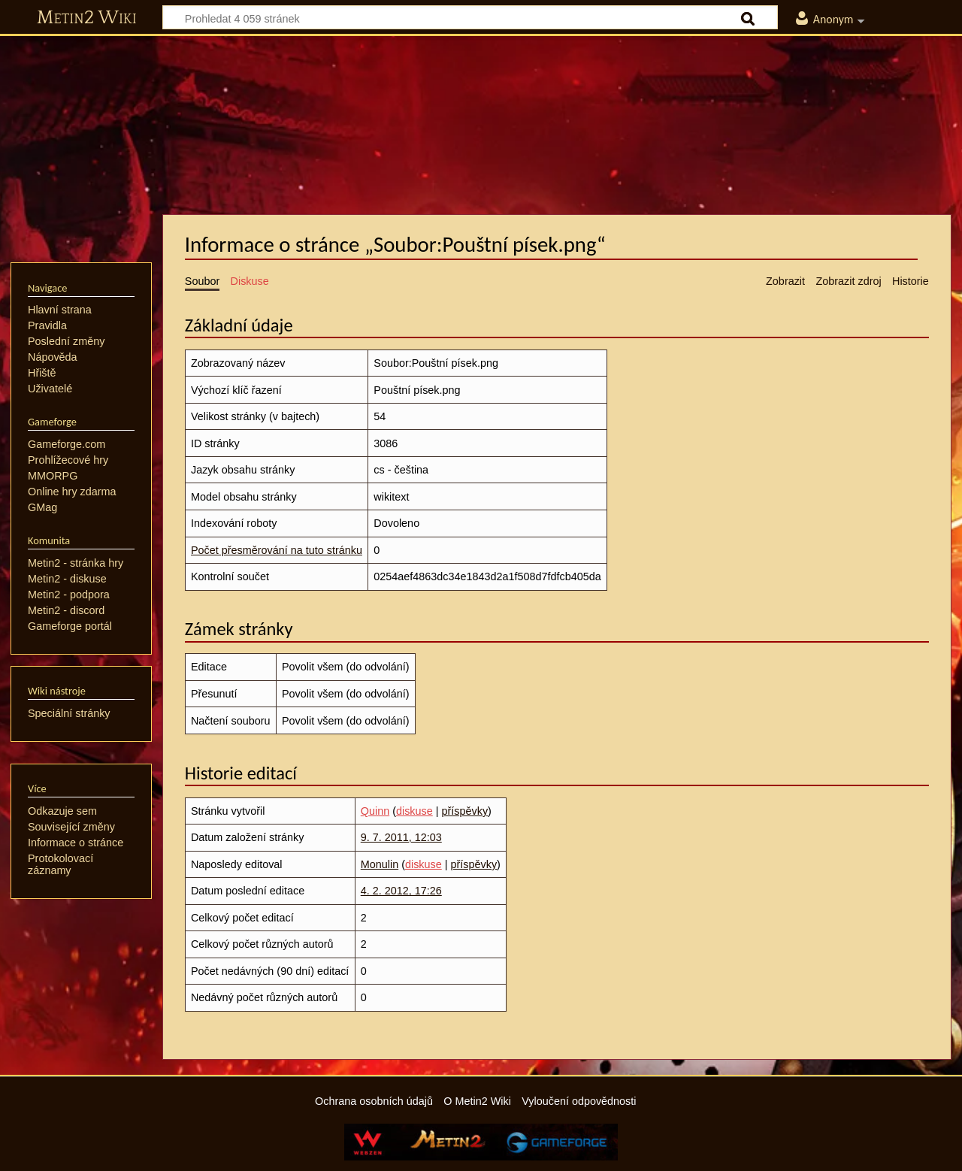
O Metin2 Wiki (477, 1101)
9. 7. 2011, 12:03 (401, 837)
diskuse (414, 811)
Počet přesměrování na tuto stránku (276, 550)
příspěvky (465, 811)
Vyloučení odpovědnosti (579, 1101)
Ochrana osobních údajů (374, 1101)
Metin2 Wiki (87, 18)
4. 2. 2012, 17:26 (401, 891)
